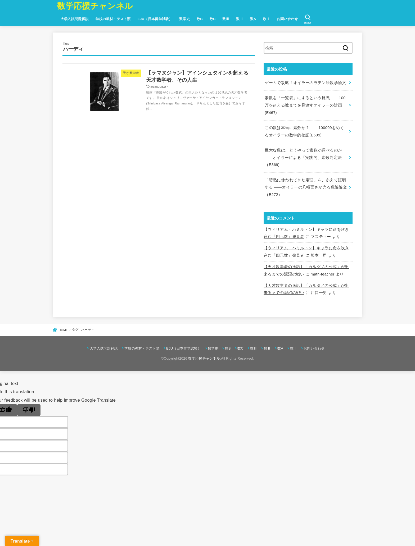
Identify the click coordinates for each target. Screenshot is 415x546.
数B (200, 19)
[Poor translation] (28, 410)
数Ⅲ (225, 19)
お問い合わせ (287, 19)
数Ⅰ (266, 19)
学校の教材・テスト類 (113, 19)
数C (213, 19)
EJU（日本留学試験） (154, 19)
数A (253, 19)
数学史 (184, 19)
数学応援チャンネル (95, 6)
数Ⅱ (239, 19)
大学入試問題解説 (75, 19)
